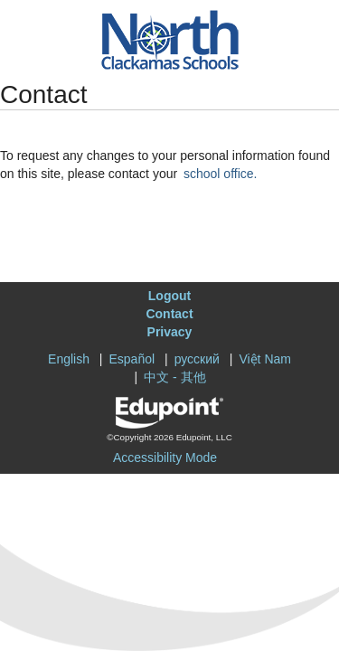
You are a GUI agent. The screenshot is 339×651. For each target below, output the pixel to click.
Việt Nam (265, 359)
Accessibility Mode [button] (165, 457)
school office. (220, 173)
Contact (169, 314)
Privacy (170, 332)
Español (132, 359)
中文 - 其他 (174, 377)
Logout (169, 295)
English (68, 359)
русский (197, 359)
